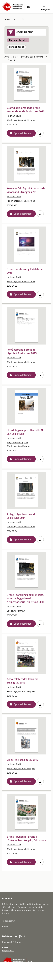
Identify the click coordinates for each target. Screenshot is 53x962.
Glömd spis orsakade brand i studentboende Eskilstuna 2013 (26, 109)
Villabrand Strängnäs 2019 (22, 759)
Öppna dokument (23, 133)
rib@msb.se (8, 950)
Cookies (5, 926)
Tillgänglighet (8, 921)
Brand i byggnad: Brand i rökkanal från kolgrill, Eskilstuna (26, 838)
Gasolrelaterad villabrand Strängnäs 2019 (22, 680)
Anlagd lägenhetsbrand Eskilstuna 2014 (21, 516)
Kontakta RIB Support (12, 942)
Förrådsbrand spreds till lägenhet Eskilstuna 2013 (22, 351)
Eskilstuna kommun (16, 610)
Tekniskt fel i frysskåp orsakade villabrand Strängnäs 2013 (26, 190)
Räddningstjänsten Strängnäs (21, 691)
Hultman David (14, 115)
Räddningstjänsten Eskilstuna (21, 120)
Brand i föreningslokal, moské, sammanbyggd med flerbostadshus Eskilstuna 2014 (25, 598)
